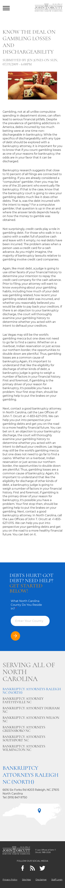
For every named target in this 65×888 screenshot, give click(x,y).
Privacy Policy (10, 879)
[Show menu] (6, 8)
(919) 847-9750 (17, 797)
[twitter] (42, 868)
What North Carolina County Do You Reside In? (26, 604)
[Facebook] (22, 868)
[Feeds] (32, 868)
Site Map (26, 879)
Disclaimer (41, 879)
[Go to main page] (48, 7)
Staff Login (56, 879)
